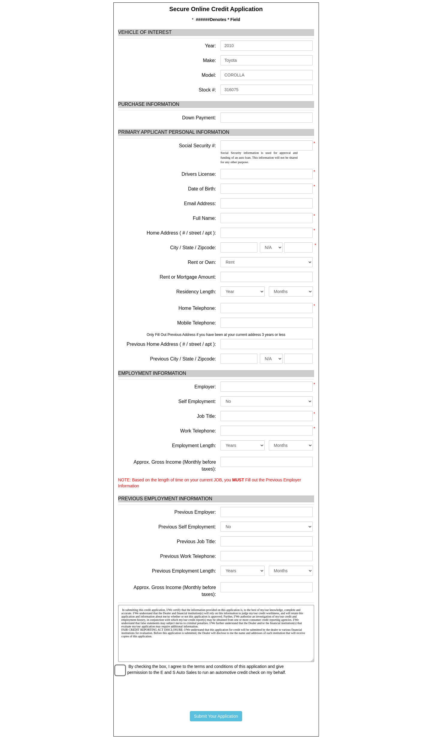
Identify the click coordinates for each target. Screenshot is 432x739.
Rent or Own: (202, 262)
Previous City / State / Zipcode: (183, 358)
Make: (209, 60)
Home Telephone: (197, 308)
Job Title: (206, 416)
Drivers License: (199, 174)
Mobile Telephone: (196, 322)
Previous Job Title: (196, 541)
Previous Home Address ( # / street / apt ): (171, 344)
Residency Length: (196, 291)
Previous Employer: (195, 512)
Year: (210, 45)
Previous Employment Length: (184, 570)
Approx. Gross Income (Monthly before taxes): (175, 465)
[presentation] (216, 692)
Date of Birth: (202, 188)
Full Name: (204, 218)
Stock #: (206, 89)
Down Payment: (198, 117)
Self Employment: (197, 401)
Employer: (205, 386)
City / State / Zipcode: (193, 247)
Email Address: (200, 203)
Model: (208, 75)
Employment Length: (194, 445)
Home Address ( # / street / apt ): (181, 232)
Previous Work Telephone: (188, 556)
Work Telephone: (198, 430)
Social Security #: (197, 145)
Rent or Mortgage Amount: (188, 277)
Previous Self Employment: (187, 526)
